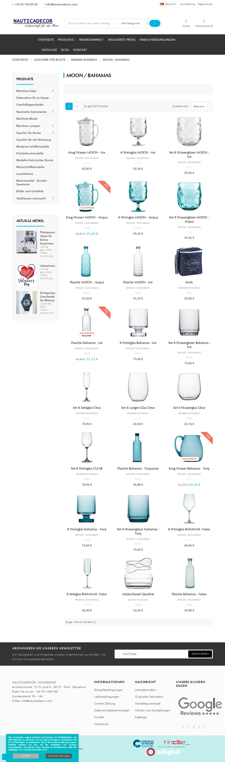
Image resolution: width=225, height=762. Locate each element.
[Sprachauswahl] (168, 4)
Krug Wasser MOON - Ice (87, 152)
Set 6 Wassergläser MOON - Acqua (189, 219)
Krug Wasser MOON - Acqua (87, 217)
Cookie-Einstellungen (59, 756)
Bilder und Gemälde (30, 191)
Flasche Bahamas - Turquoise (138, 468)
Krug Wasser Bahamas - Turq (189, 468)
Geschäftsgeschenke (30, 104)
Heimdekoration (145, 690)
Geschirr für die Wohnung (33, 140)
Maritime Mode (26, 118)
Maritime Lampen (28, 126)
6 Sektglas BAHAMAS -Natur (87, 594)
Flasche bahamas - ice (87, 343)
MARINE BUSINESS (189, 287)
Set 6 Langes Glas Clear (138, 408)
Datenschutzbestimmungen (112, 710)
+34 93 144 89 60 (26, 4)
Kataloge (141, 717)
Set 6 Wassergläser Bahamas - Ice (189, 345)
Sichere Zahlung (104, 703)
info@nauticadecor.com (62, 4)
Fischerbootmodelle (30, 153)
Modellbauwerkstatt (147, 703)
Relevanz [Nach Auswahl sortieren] (202, 106)
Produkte (24, 79)
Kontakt (99, 717)
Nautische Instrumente (31, 112)
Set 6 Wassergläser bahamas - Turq (138, 531)
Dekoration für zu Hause (32, 98)
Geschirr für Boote (28, 133)
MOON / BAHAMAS (86, 158)
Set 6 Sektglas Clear (87, 408)
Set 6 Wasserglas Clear (189, 408)
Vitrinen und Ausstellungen (152, 710)
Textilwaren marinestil (31, 198)
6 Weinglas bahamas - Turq (86, 529)
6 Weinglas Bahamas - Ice (138, 343)
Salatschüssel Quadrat (138, 594)
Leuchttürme (24, 174)
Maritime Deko (26, 91)
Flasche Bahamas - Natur (189, 594)
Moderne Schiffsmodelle (32, 146)
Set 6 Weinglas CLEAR (87, 468)
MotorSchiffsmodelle (30, 167)
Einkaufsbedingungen (108, 690)
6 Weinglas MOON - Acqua (138, 217)
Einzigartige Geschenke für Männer (48, 296)
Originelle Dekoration (149, 697)
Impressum (101, 724)
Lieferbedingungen (106, 697)
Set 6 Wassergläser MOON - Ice (189, 154)
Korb (189, 282)
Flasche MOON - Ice (138, 282)
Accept (25, 755)
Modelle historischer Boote (34, 160)
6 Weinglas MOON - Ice (138, 152)
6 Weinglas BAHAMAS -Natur (189, 529)
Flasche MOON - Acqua (87, 282)
